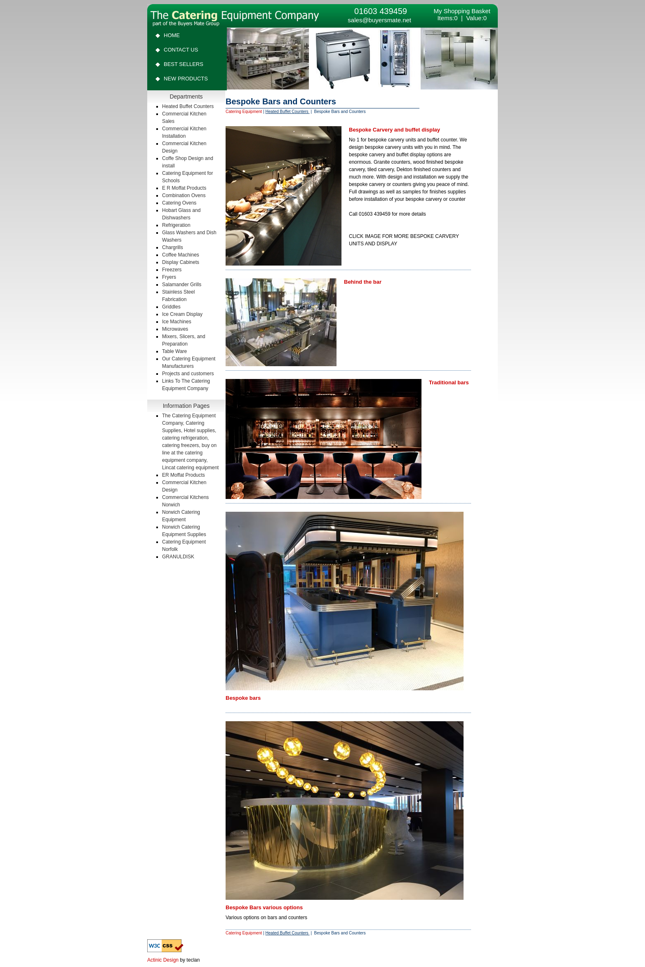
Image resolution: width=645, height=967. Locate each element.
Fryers (169, 277)
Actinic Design (163, 960)
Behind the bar (362, 282)
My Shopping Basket (461, 10)
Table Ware (174, 351)
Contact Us (181, 50)
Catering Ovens (179, 203)
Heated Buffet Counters (188, 106)
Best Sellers (183, 64)
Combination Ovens (183, 195)
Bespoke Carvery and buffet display (394, 130)
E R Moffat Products (184, 188)
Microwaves (175, 329)
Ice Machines (176, 322)
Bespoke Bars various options (264, 907)
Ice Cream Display (182, 314)
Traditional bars (449, 382)
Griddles (171, 307)
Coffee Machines (180, 255)
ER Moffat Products (183, 475)
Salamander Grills (181, 284)
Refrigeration (176, 225)
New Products (186, 78)
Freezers (171, 270)
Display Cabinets (180, 262)
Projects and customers (188, 373)
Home (172, 35)
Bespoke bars (243, 698)
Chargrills (172, 247)
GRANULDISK (178, 557)
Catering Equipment (244, 111)
